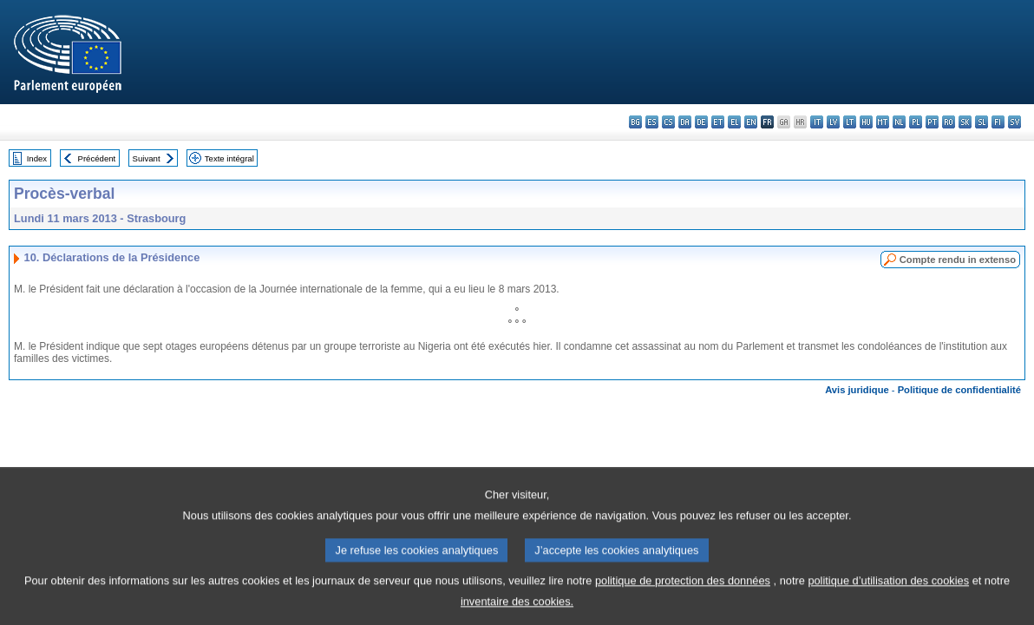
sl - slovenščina (981, 121)
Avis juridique (857, 390)
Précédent (97, 158)
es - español (651, 121)
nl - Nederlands (899, 121)
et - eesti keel (717, 121)
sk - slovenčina (965, 121)
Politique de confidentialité (959, 390)
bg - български (635, 121)
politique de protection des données (682, 595)
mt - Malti (882, 121)
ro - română (948, 121)
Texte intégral (229, 158)
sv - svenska (1014, 121)
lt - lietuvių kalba (849, 121)
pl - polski (915, 121)
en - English (750, 121)
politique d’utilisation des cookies (888, 595)
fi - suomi (998, 121)
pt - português (932, 121)
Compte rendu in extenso (958, 259)
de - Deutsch (701, 121)
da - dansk (684, 121)
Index (37, 158)
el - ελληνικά (734, 121)
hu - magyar (866, 121)
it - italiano (816, 121)
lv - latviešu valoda (833, 121)
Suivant (146, 158)
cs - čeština (668, 121)
